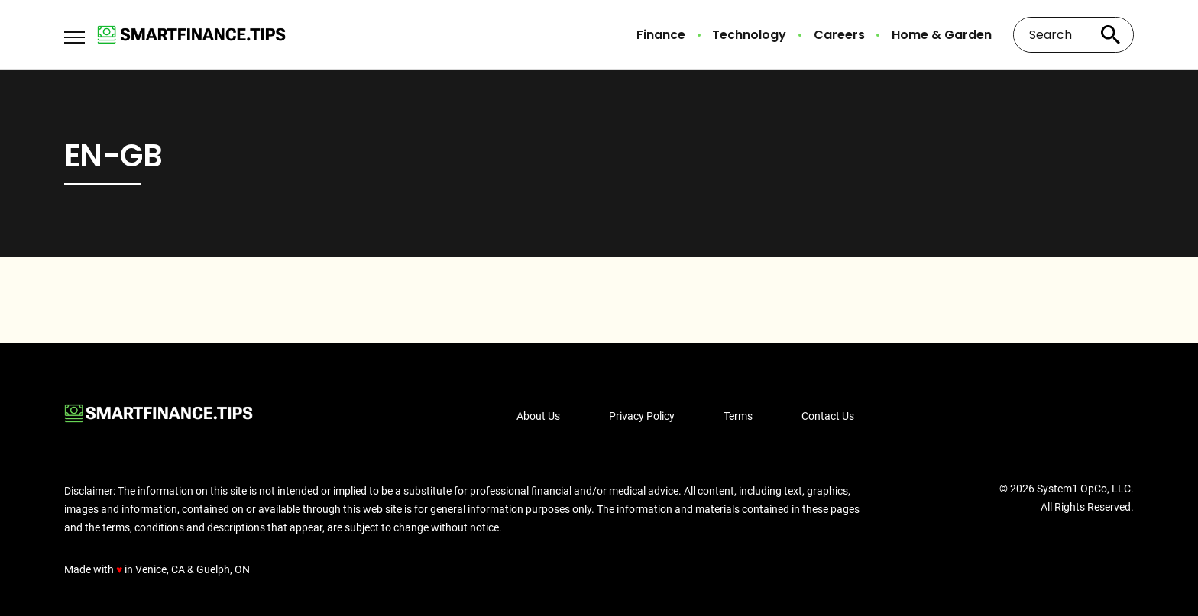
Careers (839, 35)
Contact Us (827, 416)
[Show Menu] (74, 33)
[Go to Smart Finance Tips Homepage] (191, 34)
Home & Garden (942, 35)
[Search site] (1111, 35)
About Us (538, 416)
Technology (749, 35)
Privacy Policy (642, 416)
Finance (660, 35)
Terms (738, 416)
